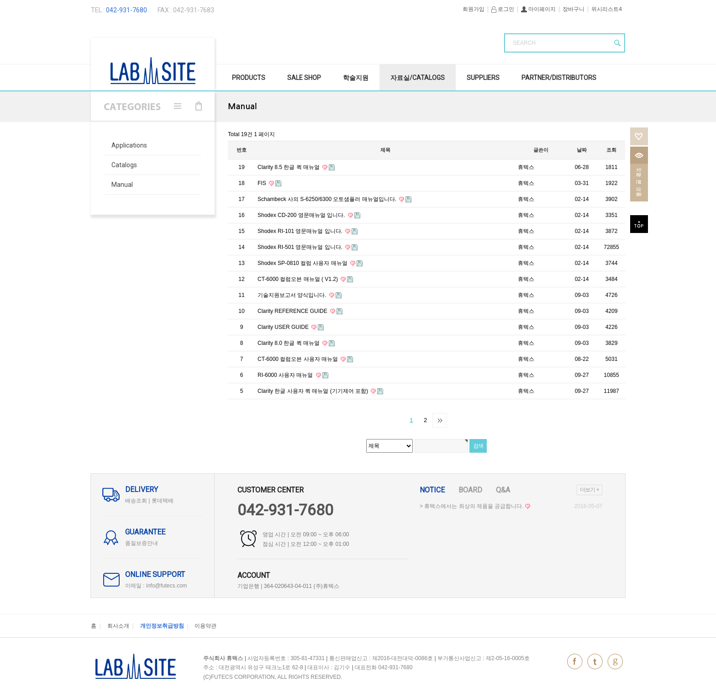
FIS (263, 183)
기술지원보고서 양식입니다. (293, 295)
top (639, 224)
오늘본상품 (639, 174)
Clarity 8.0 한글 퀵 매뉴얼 (289, 343)
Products (248, 77)
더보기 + (589, 490)
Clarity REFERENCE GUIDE (293, 311)
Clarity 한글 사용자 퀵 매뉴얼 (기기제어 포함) (313, 391)
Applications (129, 145)
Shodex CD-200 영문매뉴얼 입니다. (302, 215)
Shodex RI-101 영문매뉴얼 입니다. (301, 231)
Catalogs (124, 165)
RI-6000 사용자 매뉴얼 (286, 375)
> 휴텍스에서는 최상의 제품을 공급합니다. (475, 506)
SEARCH (524, 43)
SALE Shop (304, 77)
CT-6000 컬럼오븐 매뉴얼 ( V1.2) (298, 279)
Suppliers (483, 77)
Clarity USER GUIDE (284, 327)
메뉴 (177, 106)
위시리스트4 (606, 9)
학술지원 (356, 77)
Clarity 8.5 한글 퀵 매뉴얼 (289, 167)
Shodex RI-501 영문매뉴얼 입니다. (301, 247)
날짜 (582, 150)
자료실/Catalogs (417, 77)
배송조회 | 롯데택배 (149, 500)
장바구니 (573, 9)
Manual (122, 184)
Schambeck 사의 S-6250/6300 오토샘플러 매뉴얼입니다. (328, 199)
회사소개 (118, 626)
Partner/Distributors (558, 77)
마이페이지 (538, 9)
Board (470, 490)
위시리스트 (639, 136)
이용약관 (205, 626)
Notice (432, 490)
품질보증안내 (141, 543)
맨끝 (439, 420)
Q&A (503, 490)
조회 (611, 150)
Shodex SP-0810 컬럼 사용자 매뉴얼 (303, 263)
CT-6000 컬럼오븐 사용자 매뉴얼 (298, 359)
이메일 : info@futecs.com (156, 585)
